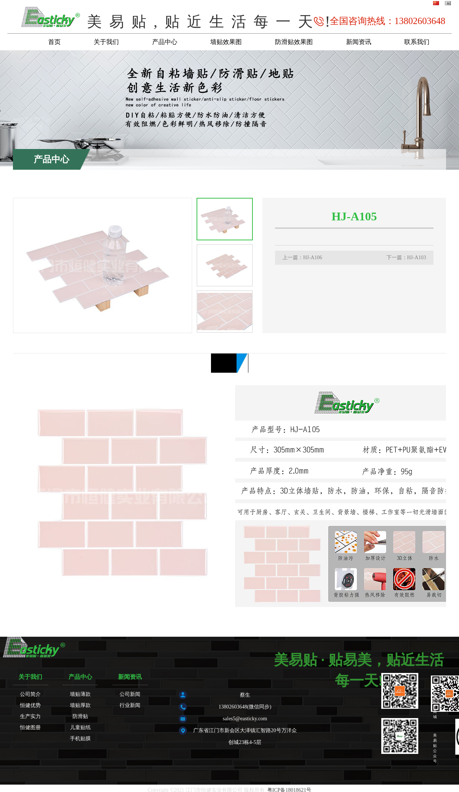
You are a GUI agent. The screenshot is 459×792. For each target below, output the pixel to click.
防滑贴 (80, 716)
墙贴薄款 (80, 694)
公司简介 (30, 694)
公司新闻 (130, 694)
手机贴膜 (80, 738)
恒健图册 (30, 727)
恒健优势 (30, 705)
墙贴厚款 (432, 143)
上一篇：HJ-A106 (302, 257)
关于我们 (106, 41)
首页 (54, 41)
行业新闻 (130, 705)
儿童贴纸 (80, 727)
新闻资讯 (358, 41)
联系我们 (416, 41)
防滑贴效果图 (294, 41)
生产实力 (30, 716)
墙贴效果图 (226, 41)
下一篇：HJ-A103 (406, 257)
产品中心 (164, 41)
